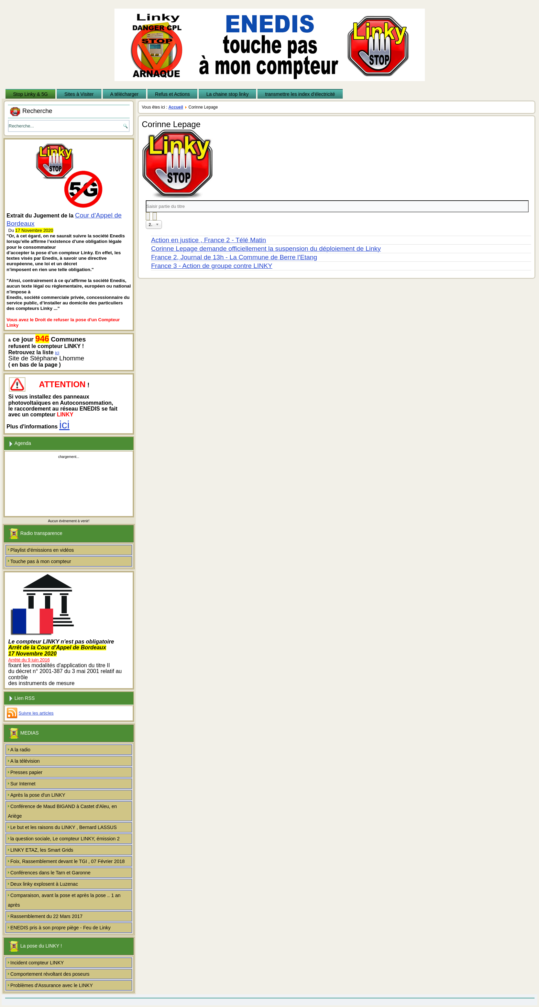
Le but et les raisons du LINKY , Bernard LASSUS (63, 827)
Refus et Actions (172, 94)
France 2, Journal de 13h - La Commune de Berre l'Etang (234, 257)
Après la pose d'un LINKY (37, 795)
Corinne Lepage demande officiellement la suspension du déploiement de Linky (266, 248)
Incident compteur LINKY (37, 962)
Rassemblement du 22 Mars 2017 (46, 916)
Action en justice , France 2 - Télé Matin (208, 240)
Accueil (175, 107)
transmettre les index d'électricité (300, 94)
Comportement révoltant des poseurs (49, 974)
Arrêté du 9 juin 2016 (29, 659)
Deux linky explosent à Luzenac (44, 884)
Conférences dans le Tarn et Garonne (50, 872)
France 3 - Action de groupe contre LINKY (212, 265)
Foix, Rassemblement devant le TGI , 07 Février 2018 (67, 861)
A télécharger (124, 94)
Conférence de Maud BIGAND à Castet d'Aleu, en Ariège (62, 811)
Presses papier (26, 772)
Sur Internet (22, 783)
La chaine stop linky (227, 94)
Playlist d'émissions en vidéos (42, 550)
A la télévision (25, 761)
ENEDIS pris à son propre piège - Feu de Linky (60, 927)
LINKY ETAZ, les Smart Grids (41, 850)
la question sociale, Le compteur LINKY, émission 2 (65, 838)
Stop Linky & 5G (30, 94)
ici (57, 352)
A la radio (20, 749)
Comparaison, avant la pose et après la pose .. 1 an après (64, 900)
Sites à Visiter (79, 94)
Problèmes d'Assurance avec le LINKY (51, 985)
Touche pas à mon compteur (40, 561)
